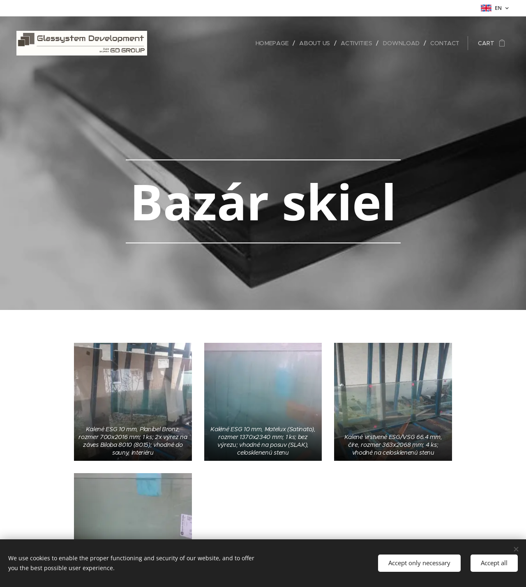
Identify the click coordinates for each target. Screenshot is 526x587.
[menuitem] (274, 43)
